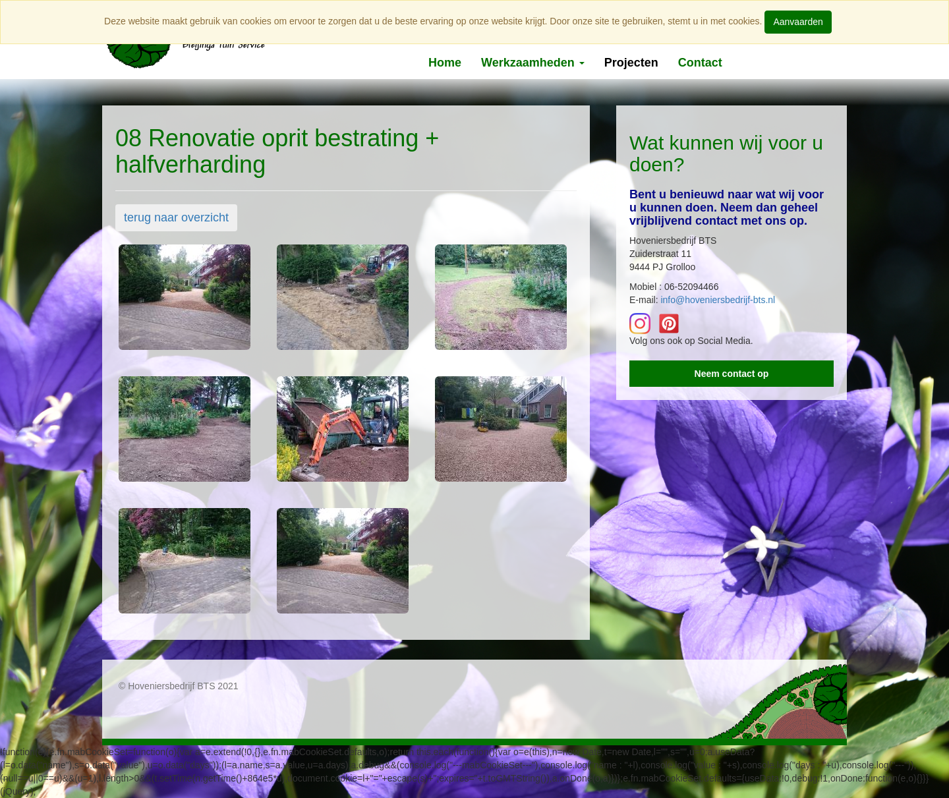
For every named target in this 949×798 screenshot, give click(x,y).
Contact (700, 62)
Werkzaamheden (533, 62)
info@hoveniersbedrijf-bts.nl (717, 300)
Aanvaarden (798, 21)
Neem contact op (732, 373)
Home (444, 62)
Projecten (631, 62)
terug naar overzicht (176, 217)
